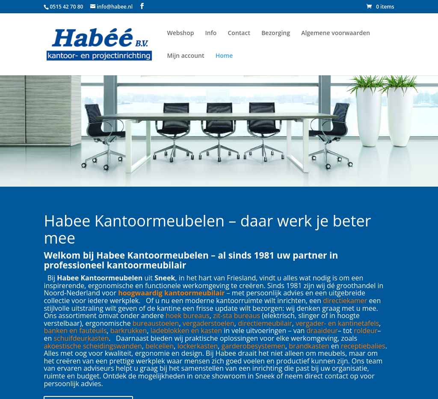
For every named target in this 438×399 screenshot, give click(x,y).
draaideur (322, 330)
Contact (239, 33)
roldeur (365, 330)
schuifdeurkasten (81, 338)
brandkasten (309, 346)
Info (211, 33)
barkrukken (128, 330)
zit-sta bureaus (236, 315)
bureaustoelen (156, 323)
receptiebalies (363, 346)
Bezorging (275, 33)
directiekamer (345, 300)
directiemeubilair (265, 323)
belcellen (159, 346)
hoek (173, 315)
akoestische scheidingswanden (93, 346)
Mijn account (185, 55)
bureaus (196, 315)
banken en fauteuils (75, 330)
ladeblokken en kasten (186, 330)
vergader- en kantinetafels (337, 323)
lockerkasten (198, 346)
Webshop (180, 33)
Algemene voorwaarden (335, 33)
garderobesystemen (253, 346)
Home (224, 55)
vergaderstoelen (208, 323)
